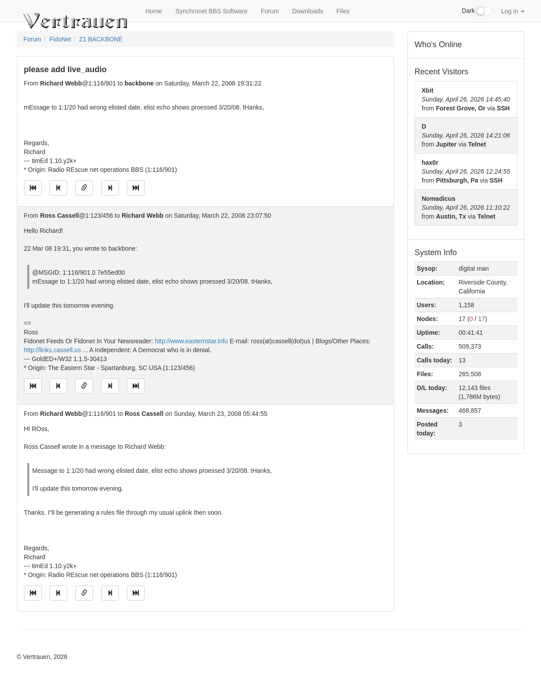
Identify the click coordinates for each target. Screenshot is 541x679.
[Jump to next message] (110, 187)
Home (154, 11)
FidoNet (60, 39)
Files (343, 11)
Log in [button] (512, 11)
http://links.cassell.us (52, 350)
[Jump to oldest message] (33, 187)
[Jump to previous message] (58, 187)
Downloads (307, 11)
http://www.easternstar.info (191, 341)
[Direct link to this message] (84, 187)
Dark (477, 11)
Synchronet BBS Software (211, 11)
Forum (270, 11)
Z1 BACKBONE (101, 39)
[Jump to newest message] (136, 187)
